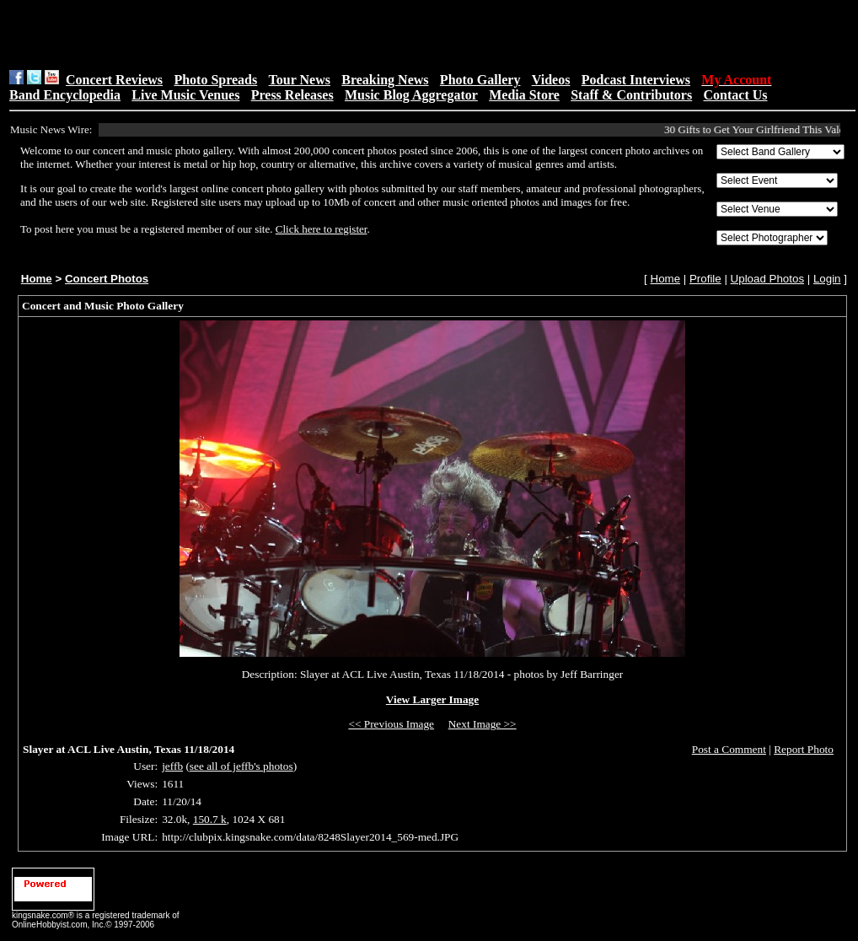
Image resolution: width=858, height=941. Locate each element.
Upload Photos (767, 278)
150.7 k (210, 819)
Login (827, 278)
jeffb (172, 766)
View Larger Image (432, 699)
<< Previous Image (391, 724)
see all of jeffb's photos (241, 766)
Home (36, 278)
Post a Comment (729, 749)
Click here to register (321, 229)
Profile (705, 278)
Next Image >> (482, 724)
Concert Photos (106, 278)
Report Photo (804, 749)
